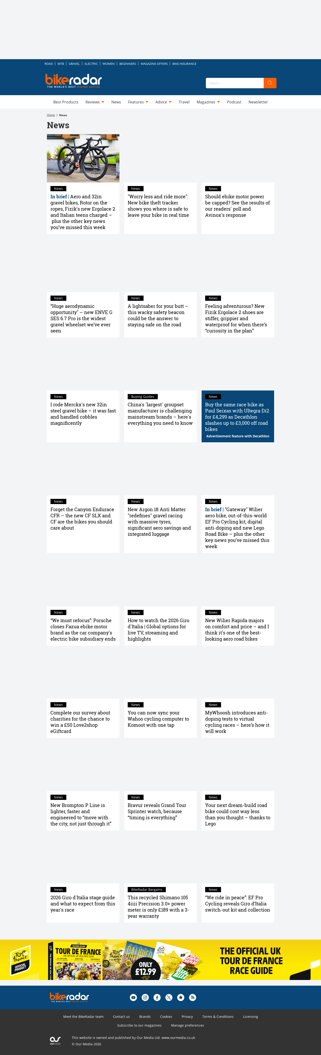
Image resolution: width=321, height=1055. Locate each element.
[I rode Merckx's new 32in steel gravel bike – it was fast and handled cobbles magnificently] (83, 366)
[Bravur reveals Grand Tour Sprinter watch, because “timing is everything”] (160, 767)
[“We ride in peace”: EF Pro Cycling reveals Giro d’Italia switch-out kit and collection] (238, 859)
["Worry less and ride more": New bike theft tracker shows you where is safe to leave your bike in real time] (160, 158)
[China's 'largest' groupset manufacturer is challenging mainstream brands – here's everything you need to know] (160, 366)
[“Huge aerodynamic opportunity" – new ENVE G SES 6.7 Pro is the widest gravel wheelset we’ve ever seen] (83, 268)
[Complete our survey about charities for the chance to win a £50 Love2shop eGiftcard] (83, 674)
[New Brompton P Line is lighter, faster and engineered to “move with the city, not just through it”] (83, 767)
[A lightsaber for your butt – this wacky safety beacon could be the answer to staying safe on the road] (160, 268)
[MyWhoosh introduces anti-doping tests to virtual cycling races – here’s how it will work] (238, 674)
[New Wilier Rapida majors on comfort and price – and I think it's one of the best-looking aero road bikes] (238, 582)
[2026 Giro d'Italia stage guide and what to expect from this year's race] (83, 859)
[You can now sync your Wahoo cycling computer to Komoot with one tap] (160, 674)
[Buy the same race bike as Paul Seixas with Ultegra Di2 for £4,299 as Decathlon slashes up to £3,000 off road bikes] (238, 366)
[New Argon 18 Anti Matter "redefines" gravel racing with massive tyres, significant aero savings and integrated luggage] (160, 471)
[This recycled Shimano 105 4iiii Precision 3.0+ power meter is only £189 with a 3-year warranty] (160, 859)
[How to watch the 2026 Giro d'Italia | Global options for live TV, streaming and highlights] (160, 582)
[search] (270, 83)
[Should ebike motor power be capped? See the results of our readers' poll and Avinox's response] (238, 158)
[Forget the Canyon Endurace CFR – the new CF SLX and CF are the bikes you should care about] (83, 471)
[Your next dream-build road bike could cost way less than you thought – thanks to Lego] (238, 767)
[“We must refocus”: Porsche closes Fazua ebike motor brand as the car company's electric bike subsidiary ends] (83, 582)
